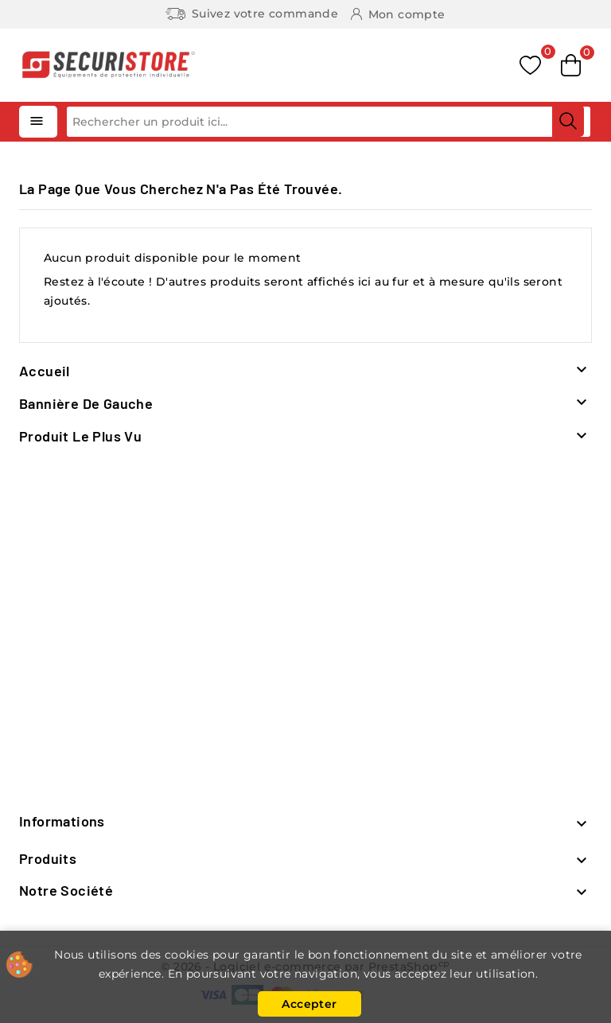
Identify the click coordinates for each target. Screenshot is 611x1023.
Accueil (44, 370)
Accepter (309, 1004)
